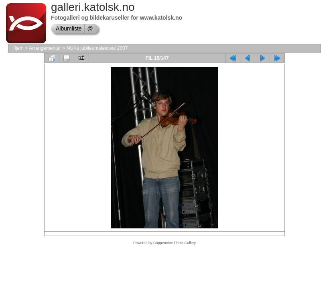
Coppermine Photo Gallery (174, 243)
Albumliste (69, 28)
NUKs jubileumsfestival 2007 (97, 48)
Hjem (18, 48)
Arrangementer (45, 48)
